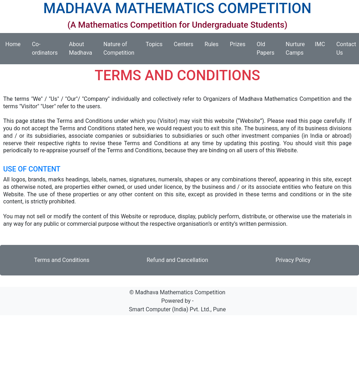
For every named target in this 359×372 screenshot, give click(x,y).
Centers (186, 44)
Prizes (240, 44)
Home (15, 44)
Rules (214, 44)
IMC (323, 44)
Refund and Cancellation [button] (177, 260)
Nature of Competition (121, 48)
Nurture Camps (297, 48)
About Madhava (83, 48)
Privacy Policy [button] (293, 260)
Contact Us (346, 48)
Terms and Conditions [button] (61, 260)
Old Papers (268, 48)
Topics (157, 44)
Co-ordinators (47, 48)
